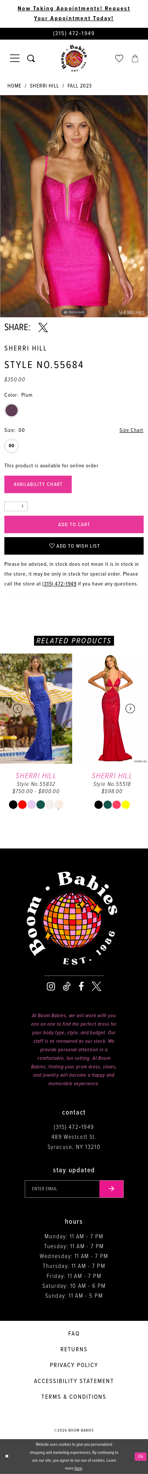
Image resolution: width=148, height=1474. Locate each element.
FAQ (74, 1334)
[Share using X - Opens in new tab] (43, 327)
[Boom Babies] (74, 58)
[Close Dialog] (7, 1456)
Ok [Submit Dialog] (141, 1457)
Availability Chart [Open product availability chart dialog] (38, 484)
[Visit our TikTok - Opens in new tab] (67, 986)
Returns (74, 1350)
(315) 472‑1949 (59, 584)
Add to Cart (74, 525)
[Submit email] (111, 1189)
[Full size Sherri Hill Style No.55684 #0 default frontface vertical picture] (74, 206)
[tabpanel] (74, 206)
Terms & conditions (73, 1397)
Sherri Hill (44, 86)
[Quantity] (15, 506)
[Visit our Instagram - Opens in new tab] (51, 986)
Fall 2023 (80, 86)
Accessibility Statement (74, 1381)
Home (14, 86)
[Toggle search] (31, 58)
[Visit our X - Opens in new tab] (96, 986)
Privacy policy (74, 1365)
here (78, 1468)
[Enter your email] (74, 1189)
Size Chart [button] (131, 430)
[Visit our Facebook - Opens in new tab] (81, 986)
